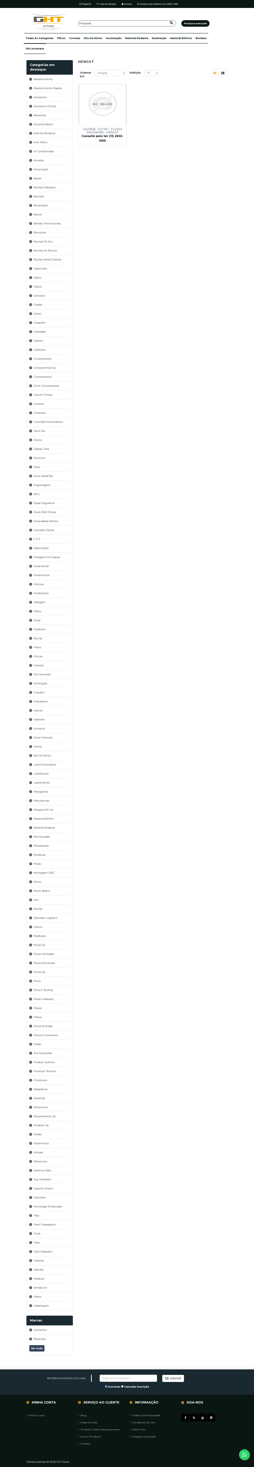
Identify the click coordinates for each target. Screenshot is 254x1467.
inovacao (39, 728)
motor (37, 881)
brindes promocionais (47, 223)
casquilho (40, 322)
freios (37, 647)
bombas (201, 38)
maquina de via (43, 809)
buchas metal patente (48, 259)
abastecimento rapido (48, 88)
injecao (38, 710)
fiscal (37, 620)
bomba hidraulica (44, 187)
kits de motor (93, 38)
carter (37, 313)
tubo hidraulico (43, 1251)
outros (38, 927)
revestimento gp (45, 1116)
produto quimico (44, 1062)
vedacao (39, 1278)
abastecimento (43, 79)
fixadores (39, 629)
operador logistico (45, 918)
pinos (37, 981)
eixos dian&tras (43, 476)
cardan (38, 304)
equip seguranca (44, 503)
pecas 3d (39, 945)
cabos (37, 277)
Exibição (135, 72)
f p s (37, 539)
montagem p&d (44, 872)
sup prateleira (42, 1179)
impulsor (39, 692)
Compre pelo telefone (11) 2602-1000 (157, 4)
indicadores (41, 701)
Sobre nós (137, 1429)
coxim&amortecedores (48, 422)
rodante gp (41, 1125)
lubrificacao (41, 773)
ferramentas (41, 575)
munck (38, 909)
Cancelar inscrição (136, 1386)
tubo (37, 1242)
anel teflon (40, 142)
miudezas (40, 854)
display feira (41, 449)
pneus (38, 1017)
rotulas (38, 1152)
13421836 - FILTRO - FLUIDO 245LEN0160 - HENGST (101, 131)
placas (38, 1008)
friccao (38, 656)
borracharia (40, 205)
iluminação (159, 38)
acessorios (40, 97)
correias (74, 38)
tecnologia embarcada (48, 1206)
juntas (38, 746)
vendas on (40, 1287)
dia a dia (39, 431)
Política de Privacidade (145, 1415)
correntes (40, 412)
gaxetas (39, 665)
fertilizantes (41, 593)
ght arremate (35, 48)
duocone (39, 458)
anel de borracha (44, 133)
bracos (38, 214)
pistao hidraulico (44, 999)
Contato (84, 1443)
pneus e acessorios (46, 1035)
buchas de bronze (45, 250)
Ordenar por (85, 74)
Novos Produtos (89, 1436)
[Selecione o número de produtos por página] (151, 73)
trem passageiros (45, 1224)
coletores (40, 349)
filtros (61, 38)
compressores (43, 376)
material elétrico (181, 38)
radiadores (40, 1089)
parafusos (40, 936)
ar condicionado (44, 151)
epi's (36, 494)
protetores (40, 1080)
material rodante (136, 38)
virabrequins (41, 1305)
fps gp (38, 638)
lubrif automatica (45, 764)
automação (114, 38)
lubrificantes (42, 782)
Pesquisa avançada (143, 1436)
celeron (38, 340)
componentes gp (45, 367)
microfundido (42, 836)
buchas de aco (43, 241)
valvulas (38, 1269)
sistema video (43, 1170)
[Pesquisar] (127, 23)
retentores (41, 1107)
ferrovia (39, 584)
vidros (37, 1296)
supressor (40, 1197)
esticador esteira (44, 530)
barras (37, 178)
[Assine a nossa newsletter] (128, 1378)
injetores (39, 719)
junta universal (43, 737)
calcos (38, 286)
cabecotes (40, 268)
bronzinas (40, 232)
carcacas (39, 295)
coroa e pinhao (43, 394)
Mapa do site (87, 1422)
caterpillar (40, 331)
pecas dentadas (44, 954)
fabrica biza (41, 548)
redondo (39, 1098)
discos (38, 440)
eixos (37, 467)
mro (36, 899)
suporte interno (43, 1188)
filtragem (40, 602)
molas (37, 863)
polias (37, 1044)
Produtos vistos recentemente (99, 1429)
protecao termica (45, 1071)
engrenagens (42, 485)
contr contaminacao (46, 385)
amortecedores (43, 124)
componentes (43, 358)
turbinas (39, 1260)
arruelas (39, 160)
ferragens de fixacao (47, 557)
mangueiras (41, 791)
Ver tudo (37, 1348)
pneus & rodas (43, 1026)
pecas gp (40, 972)
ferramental (41, 566)
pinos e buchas (43, 990)
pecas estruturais (44, 963)
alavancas (40, 115)
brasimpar (40, 1339)
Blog (82, 1415)
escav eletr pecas (45, 512)
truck (37, 1233)
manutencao (41, 800)
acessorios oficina (45, 106)
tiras (36, 1215)
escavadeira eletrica (46, 521)
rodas (37, 1134)
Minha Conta (35, 1415)
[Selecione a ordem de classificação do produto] (110, 73)
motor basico (42, 890)
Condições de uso (142, 1422)
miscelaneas (41, 845)
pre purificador (43, 1053)
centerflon (40, 1330)
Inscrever (114, 1386)
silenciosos (40, 1161)
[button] (39, 38)
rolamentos (41, 1143)
